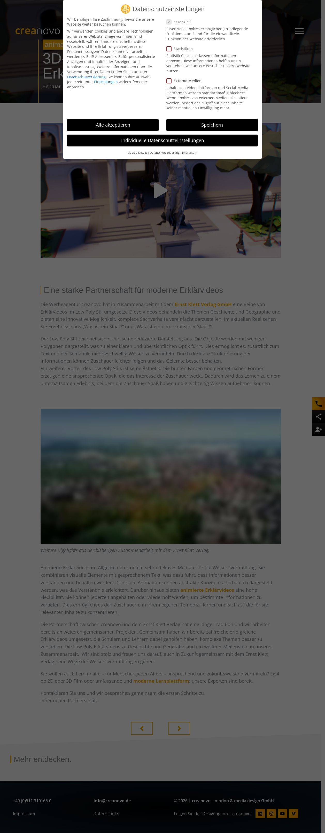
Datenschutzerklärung (86, 73)
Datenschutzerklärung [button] (165, 149)
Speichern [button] (212, 122)
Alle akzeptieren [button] (113, 122)
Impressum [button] (189, 149)
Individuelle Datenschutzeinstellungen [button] (162, 137)
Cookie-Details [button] (137, 149)
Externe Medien (185, 77)
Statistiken (181, 45)
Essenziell (180, 18)
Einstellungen (106, 78)
